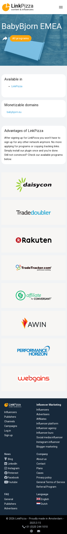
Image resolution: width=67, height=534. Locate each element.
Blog (10, 459)
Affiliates (41, 419)
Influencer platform (47, 423)
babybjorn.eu (14, 112)
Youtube (13, 482)
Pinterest (13, 472)
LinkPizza (16, 86)
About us (41, 459)
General (8, 499)
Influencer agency (46, 428)
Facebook (13, 477)
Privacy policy (44, 477)
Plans (39, 468)
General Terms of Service (50, 482)
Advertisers (42, 414)
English (42, 499)
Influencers (10, 412)
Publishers (10, 416)
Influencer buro (44, 432)
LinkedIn (12, 463)
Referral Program (46, 486)
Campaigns (10, 426)
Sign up (8, 435)
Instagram (13, 468)
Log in (7, 430)
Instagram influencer (48, 442)
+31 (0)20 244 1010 (35, 526)
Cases (39, 472)
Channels (9, 421)
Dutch (42, 503)
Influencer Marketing (48, 404)
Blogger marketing (46, 446)
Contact (40, 463)
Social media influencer (49, 437)
